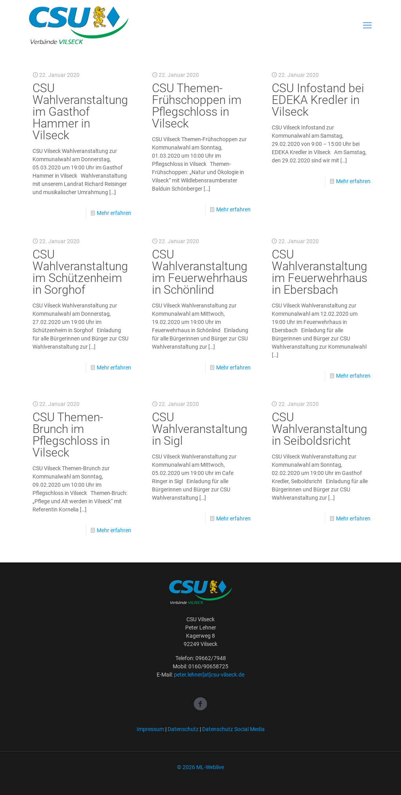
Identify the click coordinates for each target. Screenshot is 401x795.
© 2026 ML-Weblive (200, 767)
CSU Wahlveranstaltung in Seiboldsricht (319, 429)
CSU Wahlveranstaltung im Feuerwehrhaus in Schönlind (199, 272)
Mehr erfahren (114, 213)
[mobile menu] (367, 25)
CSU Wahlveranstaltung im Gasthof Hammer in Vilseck (80, 111)
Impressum (150, 729)
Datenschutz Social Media (233, 729)
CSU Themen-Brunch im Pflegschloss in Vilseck (71, 434)
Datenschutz (183, 729)
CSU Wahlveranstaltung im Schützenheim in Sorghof (80, 272)
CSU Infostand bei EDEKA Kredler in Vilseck (318, 99)
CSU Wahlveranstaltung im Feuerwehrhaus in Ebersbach (319, 272)
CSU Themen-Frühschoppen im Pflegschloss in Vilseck (197, 105)
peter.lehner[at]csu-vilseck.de (209, 674)
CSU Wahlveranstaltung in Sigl (199, 429)
